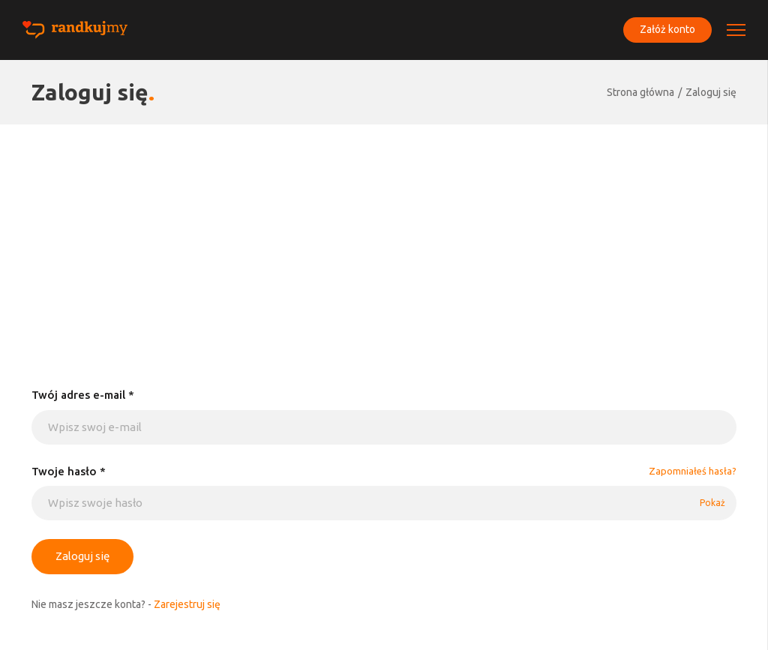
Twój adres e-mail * (83, 394)
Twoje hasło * (69, 471)
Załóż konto (667, 29)
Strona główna (640, 92)
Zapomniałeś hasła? (692, 471)
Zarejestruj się (187, 604)
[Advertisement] (384, 237)
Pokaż (712, 503)
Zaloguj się (711, 92)
